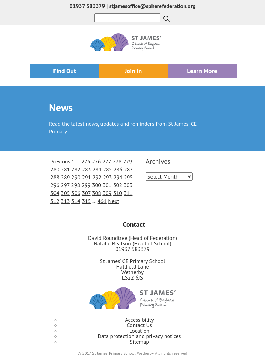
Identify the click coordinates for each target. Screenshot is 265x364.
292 (96, 177)
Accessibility (139, 319)
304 (54, 193)
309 (106, 193)
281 (65, 169)
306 (75, 193)
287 (128, 169)
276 (96, 161)
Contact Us (139, 325)
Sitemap (139, 341)
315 (86, 201)
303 (128, 185)
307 (86, 193)
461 (102, 201)
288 (54, 177)
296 (54, 185)
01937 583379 (87, 5)
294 (118, 177)
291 (86, 177)
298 (75, 185)
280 (54, 169)
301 (106, 185)
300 (96, 185)
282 (75, 169)
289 (65, 177)
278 (116, 161)
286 (118, 169)
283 (86, 169)
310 (117, 193)
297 (65, 185)
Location (139, 330)
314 (75, 201)
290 (75, 177)
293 (107, 177)
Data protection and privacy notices (139, 336)
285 (107, 169)
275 (85, 161)
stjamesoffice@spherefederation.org (152, 5)
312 (54, 201)
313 (65, 201)
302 (117, 185)
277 (106, 161)
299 (85, 185)
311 (128, 193)
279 (127, 161)
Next (113, 201)
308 (96, 193)
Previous (60, 161)
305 (65, 193)
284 (96, 169)
